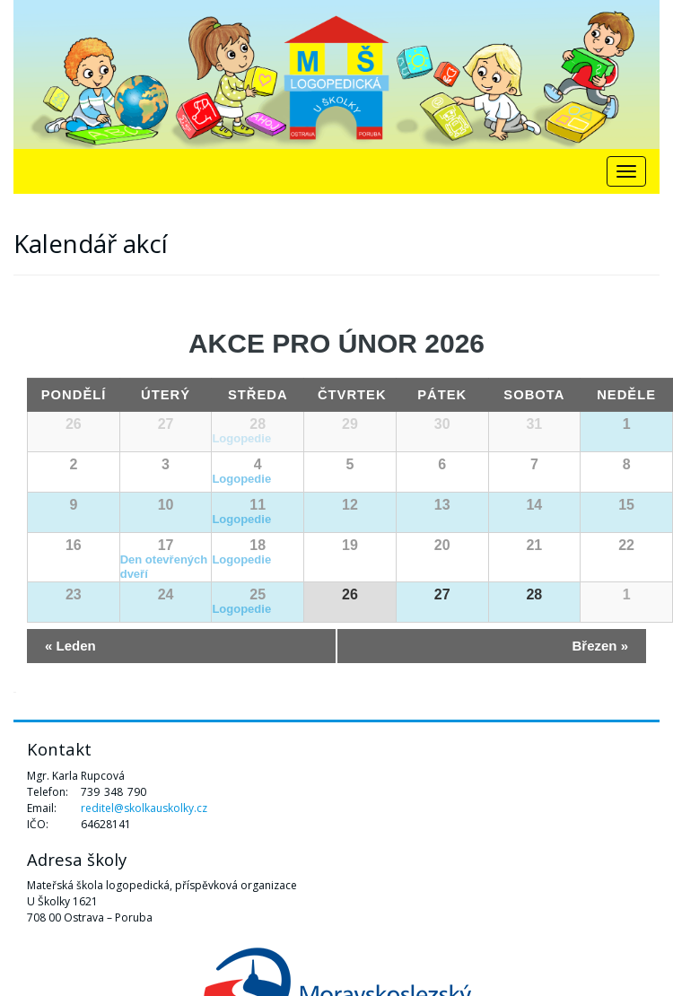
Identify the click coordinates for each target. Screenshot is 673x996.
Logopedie (241, 438)
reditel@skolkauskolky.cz (144, 808)
